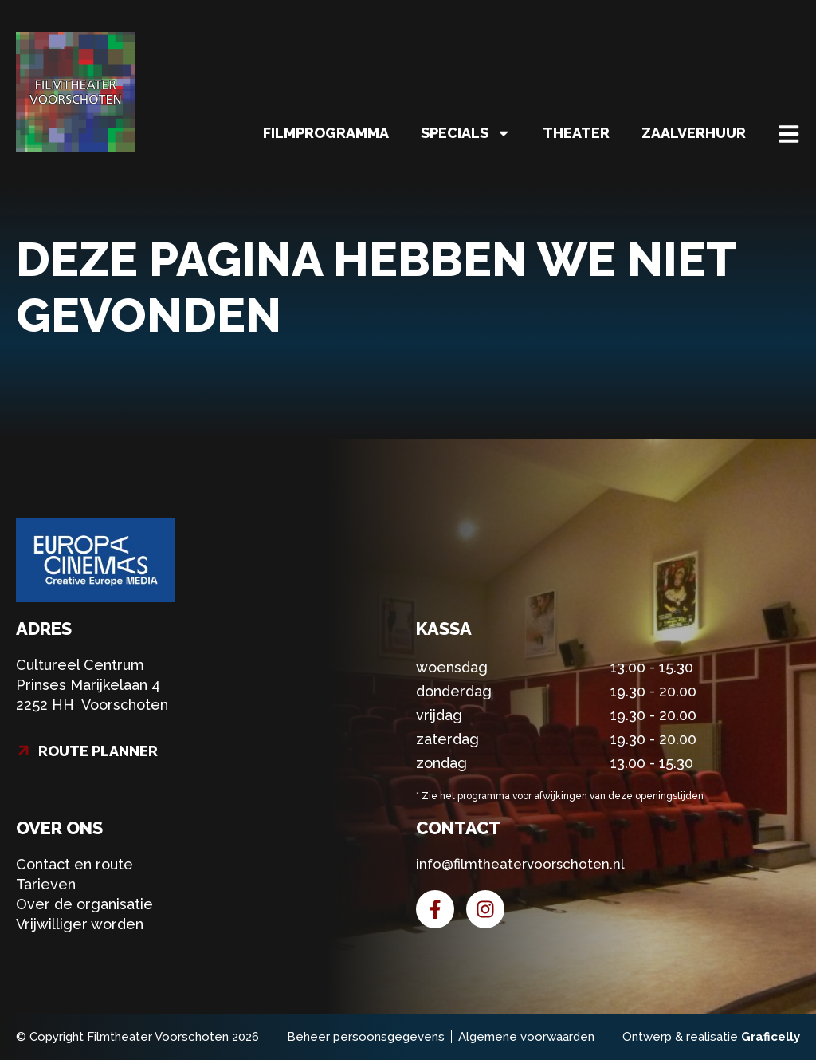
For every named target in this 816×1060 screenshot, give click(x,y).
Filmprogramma (326, 132)
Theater (576, 132)
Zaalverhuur (693, 132)
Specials (466, 133)
